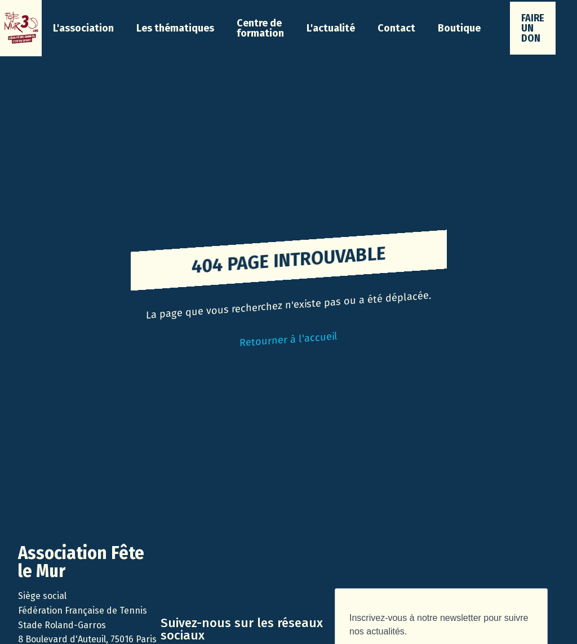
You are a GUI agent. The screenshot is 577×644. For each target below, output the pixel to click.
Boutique (459, 28)
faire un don (532, 28)
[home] (21, 28)
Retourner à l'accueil (288, 339)
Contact (396, 28)
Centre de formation (260, 28)
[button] (83, 28)
